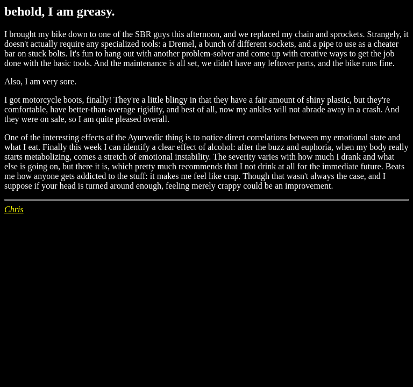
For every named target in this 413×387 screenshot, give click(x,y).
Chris (14, 209)
